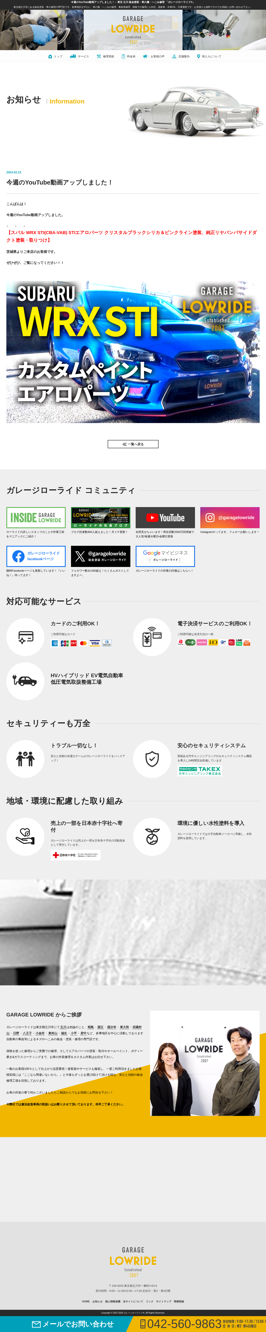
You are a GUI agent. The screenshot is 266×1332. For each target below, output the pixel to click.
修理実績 (105, 56)
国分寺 (111, 1027)
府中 (83, 1033)
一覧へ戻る (136, 444)
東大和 (124, 1027)
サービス (79, 56)
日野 (16, 1033)
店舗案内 (180, 56)
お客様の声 (153, 56)
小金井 (40, 1033)
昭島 (91, 1027)
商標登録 (179, 1301)
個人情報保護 (112, 1301)
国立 (100, 1027)
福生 (64, 1033)
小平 (74, 1033)
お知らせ (97, 1301)
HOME (86, 1301)
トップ (55, 56)
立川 (63, 1027)
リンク (149, 1301)
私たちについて (209, 56)
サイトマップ (163, 1301)
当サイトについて (133, 1301)
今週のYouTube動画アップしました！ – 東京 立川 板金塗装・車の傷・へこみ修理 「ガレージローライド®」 (133, 2)
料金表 (128, 56)
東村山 (52, 1033)
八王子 (27, 1033)
